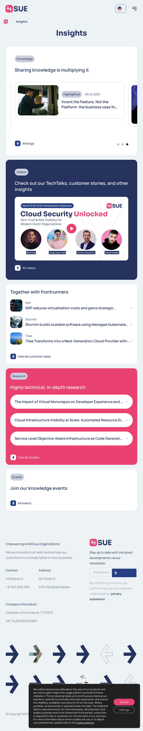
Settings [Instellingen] (124, 710)
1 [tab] (118, 144)
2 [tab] (123, 144)
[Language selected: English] (120, 8)
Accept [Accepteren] (124, 702)
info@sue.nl (14, 578)
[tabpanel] (70, 100)
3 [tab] (127, 144)
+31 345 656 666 (18, 587)
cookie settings (85, 722)
